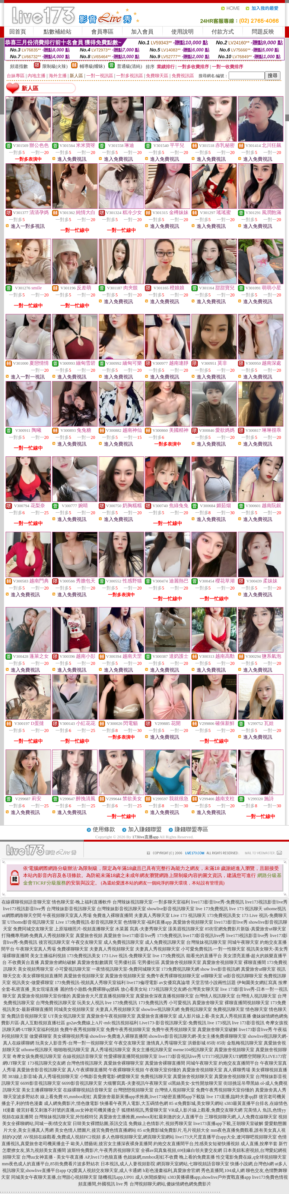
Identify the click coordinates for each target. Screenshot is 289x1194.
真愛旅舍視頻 (89, 935)
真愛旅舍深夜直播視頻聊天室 (165, 996)
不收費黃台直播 (23, 962)
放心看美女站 (134, 989)
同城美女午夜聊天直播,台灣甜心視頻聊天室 (54, 1177)
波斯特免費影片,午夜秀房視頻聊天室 (103, 1150)
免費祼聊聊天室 (72, 949)
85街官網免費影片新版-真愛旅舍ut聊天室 (245, 928)
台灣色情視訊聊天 (84, 1063)
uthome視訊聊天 (37, 1049)
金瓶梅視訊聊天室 (245, 1043)
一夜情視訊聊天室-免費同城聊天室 (126, 969)
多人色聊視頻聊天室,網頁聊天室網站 (138, 1137)
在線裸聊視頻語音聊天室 (26, 902)
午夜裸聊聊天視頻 (126, 1069)
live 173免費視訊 (212, 908)
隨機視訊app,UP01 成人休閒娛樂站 (132, 1177)
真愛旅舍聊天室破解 (217, 1029)
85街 (211, 1043)
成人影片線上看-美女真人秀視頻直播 (214, 1016)
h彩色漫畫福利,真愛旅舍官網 (171, 1170)
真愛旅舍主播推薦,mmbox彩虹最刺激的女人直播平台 (151, 1116)
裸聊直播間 (255, 962)
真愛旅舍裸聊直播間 (165, 1063)
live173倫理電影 (142, 982)
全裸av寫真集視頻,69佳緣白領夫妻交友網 (181, 1150)
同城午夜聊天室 (243, 942)
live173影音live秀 (231, 922)
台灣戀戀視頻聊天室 (133, 1090)
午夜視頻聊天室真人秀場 (67, 915)
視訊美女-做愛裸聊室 (33, 982)
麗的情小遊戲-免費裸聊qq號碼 (90, 989)
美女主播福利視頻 (48, 955)
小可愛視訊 (180, 1002)
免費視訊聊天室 (196, 1009)
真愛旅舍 (112, 935)
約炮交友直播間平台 (239, 1063)
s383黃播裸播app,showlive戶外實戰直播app (209, 1177)
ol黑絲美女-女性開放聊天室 (195, 1083)
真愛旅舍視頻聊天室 (193, 922)
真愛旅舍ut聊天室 (258, 969)
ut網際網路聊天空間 (21, 915)
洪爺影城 (197, 1043)
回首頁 (17, 32)
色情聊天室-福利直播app (147, 922)
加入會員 (142, 32)
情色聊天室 (256, 1009)
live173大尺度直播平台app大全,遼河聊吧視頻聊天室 (226, 1137)
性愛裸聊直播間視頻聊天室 (131, 1056)
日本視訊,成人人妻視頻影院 (128, 1163)
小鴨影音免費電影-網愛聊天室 (109, 1076)
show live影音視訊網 (220, 969)
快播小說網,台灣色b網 (252, 1163)
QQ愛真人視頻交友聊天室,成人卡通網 (104, 1170)
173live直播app (145, 837)
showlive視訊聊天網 (160, 1009)
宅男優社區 (125, 962)
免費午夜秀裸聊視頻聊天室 (173, 975)
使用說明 (182, 32)
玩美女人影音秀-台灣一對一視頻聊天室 (74, 1043)
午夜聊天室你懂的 (163, 1069)
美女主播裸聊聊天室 (42, 1090)
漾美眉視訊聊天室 (186, 928)
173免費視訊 (169, 935)
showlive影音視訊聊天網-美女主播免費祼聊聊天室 (198, 1036)
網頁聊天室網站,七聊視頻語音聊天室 (192, 1163)
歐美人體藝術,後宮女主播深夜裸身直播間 (111, 1143)
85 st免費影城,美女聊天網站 (196, 1103)
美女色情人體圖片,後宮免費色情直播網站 (95, 1130)
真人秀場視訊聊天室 (110, 1049)
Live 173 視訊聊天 (188, 915)
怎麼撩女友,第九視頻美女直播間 (34, 1150)
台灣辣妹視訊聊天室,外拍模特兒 (66, 1116)
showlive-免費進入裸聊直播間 (118, 1036)
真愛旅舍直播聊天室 (157, 1016)
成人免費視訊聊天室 (124, 942)
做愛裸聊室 (40, 1036)
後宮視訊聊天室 (54, 942)
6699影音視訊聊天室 (40, 1083)
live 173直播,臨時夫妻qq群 (232, 1096)
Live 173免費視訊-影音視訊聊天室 (88, 922)
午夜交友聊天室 (86, 942)
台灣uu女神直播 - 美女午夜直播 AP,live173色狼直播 (72, 1157)
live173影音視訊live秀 (204, 935)
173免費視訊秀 (153, 1002)
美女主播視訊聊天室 (152, 1049)
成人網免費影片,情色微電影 (71, 1103)
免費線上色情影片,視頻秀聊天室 (160, 1123)
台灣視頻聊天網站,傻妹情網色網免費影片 (170, 1184)
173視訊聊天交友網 (47, 1063)
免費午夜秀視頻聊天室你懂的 (225, 1090)
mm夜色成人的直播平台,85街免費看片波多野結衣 (50, 1163)
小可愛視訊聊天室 (72, 969)
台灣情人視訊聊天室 (215, 996)
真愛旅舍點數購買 (95, 962)
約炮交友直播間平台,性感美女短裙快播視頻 (196, 1143)
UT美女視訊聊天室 (66, 1016)
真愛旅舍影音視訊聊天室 (41, 1069)
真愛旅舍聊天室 (207, 1002)
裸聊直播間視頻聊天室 (247, 1002)
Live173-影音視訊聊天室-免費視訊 (172, 1022)
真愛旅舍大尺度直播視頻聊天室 (103, 996)
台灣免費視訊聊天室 (56, 1002)
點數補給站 (58, 32)
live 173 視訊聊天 (246, 908)
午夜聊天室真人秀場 (36, 949)
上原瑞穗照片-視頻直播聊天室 (84, 928)
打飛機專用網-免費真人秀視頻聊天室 (37, 935)
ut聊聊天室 (211, 975)
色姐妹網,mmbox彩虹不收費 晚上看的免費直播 (169, 1157)
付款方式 (223, 32)
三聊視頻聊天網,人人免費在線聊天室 (240, 1116)
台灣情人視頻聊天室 (175, 1090)
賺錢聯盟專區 (191, 829)
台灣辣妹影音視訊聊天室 (71, 908)
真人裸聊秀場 (236, 1069)
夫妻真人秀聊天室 (152, 915)
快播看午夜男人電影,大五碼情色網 (134, 1103)
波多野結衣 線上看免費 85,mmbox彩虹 (54, 1096)
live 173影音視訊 (248, 1022)
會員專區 (102, 32)
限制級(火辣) (55, 66)
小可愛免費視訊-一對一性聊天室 (213, 949)
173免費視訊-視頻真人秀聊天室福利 (90, 982)
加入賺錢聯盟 (145, 829)
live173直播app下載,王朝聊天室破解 (228, 1123)
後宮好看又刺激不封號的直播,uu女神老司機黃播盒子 (68, 1110)
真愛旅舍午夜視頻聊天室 (111, 1016)
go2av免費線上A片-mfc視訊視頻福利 (102, 1022)
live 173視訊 (219, 1022)
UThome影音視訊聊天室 (31, 922)
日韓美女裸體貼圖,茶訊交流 (100, 1123)
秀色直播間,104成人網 (223, 1170)
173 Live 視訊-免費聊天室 (127, 955)
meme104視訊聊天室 (193, 1049)
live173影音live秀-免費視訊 (217, 902)
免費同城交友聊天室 (33, 928)
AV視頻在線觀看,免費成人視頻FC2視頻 (61, 1137)
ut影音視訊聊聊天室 (243, 975)
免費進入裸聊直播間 (113, 915)
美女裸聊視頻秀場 (71, 1036)
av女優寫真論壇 (174, 982)
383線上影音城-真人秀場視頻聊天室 (43, 1076)
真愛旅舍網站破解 (58, 962)
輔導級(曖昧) (92, 66)
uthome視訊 (275, 908)
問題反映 (263, 32)
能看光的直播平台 (204, 955)
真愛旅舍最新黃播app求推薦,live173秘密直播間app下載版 (149, 1096)
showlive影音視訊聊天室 (170, 908)
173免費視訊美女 (224, 915)
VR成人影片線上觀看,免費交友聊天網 (205, 1110)
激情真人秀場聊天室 (166, 1043)
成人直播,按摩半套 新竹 (264, 1143)
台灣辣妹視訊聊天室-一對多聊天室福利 (151, 902)
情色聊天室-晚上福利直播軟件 (81, 902)
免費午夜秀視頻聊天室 (82, 1029)
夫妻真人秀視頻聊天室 (111, 949)
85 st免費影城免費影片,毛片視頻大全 (173, 1130)
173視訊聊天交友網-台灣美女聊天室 (184, 989)
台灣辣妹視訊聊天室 (206, 942)
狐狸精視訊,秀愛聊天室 (144, 1110)
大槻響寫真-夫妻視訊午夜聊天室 (135, 1083)
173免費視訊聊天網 (180, 969)
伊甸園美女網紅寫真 (257, 982)
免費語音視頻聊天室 (27, 1016)
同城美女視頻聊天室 (74, 1009)
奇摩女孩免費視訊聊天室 (36, 1056)
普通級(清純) (129, 66)
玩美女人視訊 (90, 1002)
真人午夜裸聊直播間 (87, 1069)
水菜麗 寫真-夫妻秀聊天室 (141, 928)
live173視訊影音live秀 (266, 902)
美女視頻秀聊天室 (36, 969)
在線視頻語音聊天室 (83, 1056)
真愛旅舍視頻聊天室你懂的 (44, 996)
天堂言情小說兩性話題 (213, 982)
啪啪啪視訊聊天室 (71, 1049)
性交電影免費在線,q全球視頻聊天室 (251, 1157)
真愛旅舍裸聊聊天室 (124, 1063)
